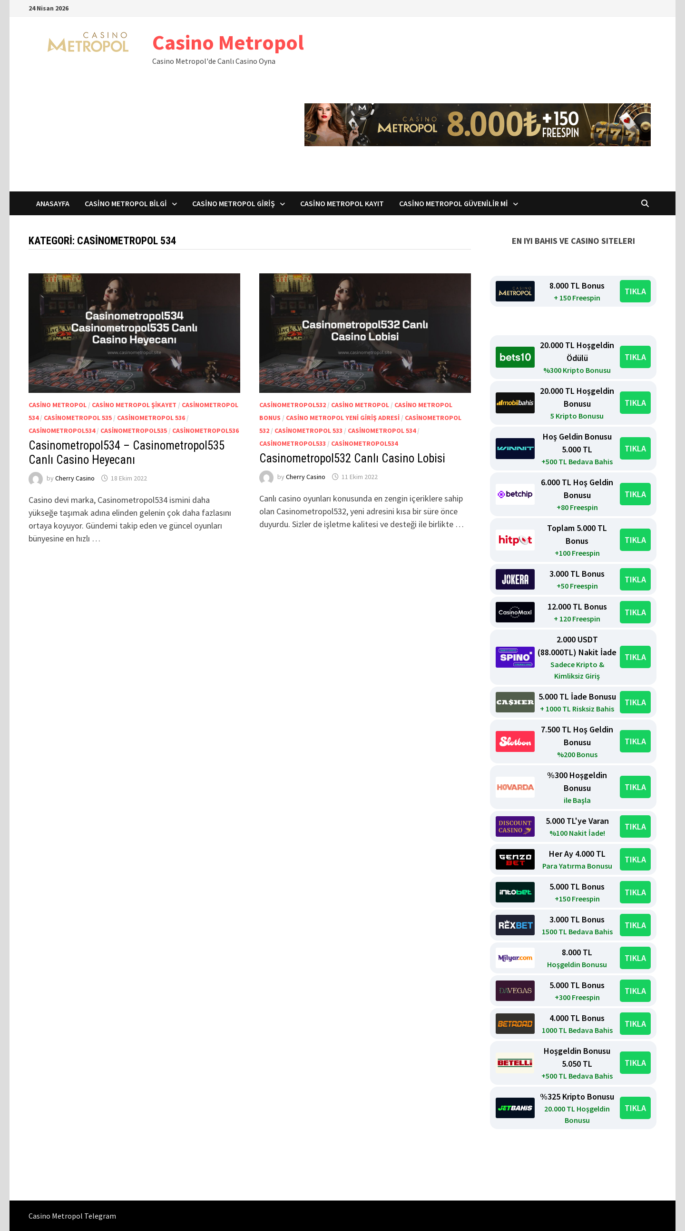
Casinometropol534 (62, 430)
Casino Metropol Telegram (72, 1216)
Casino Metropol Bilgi (126, 203)
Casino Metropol (228, 42)
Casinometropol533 (292, 443)
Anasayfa (52, 203)
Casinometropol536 (205, 430)
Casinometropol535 (133, 430)
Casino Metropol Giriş (233, 203)
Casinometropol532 (292, 404)
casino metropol (58, 404)
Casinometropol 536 (151, 417)
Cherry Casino (75, 478)
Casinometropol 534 (382, 430)
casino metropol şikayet (134, 404)
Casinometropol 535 (78, 417)
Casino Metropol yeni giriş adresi (343, 417)
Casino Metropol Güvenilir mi (453, 203)
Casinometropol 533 (308, 430)
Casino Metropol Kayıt (342, 203)
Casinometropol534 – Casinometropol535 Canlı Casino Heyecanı (127, 453)
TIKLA (635, 291)
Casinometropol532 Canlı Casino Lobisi (352, 458)
